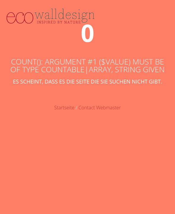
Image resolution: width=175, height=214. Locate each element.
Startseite (64, 107)
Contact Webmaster (100, 107)
